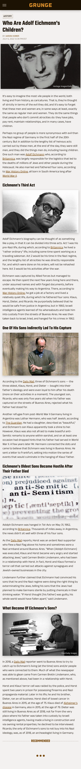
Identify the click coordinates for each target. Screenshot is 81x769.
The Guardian (14, 422)
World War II (10, 175)
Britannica (9, 158)
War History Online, (14, 292)
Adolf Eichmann (35, 154)
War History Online (17, 171)
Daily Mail (28, 381)
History (7, 16)
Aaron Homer (12, 36)
